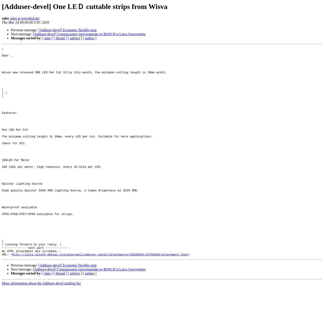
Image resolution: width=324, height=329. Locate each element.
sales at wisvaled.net (24, 18)
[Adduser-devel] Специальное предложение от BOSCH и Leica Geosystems (89, 34)
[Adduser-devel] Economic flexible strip (67, 30)
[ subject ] (75, 38)
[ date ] (48, 38)
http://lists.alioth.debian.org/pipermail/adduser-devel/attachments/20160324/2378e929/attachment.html (100, 296)
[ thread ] (60, 38)
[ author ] (90, 38)
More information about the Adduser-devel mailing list (41, 325)
